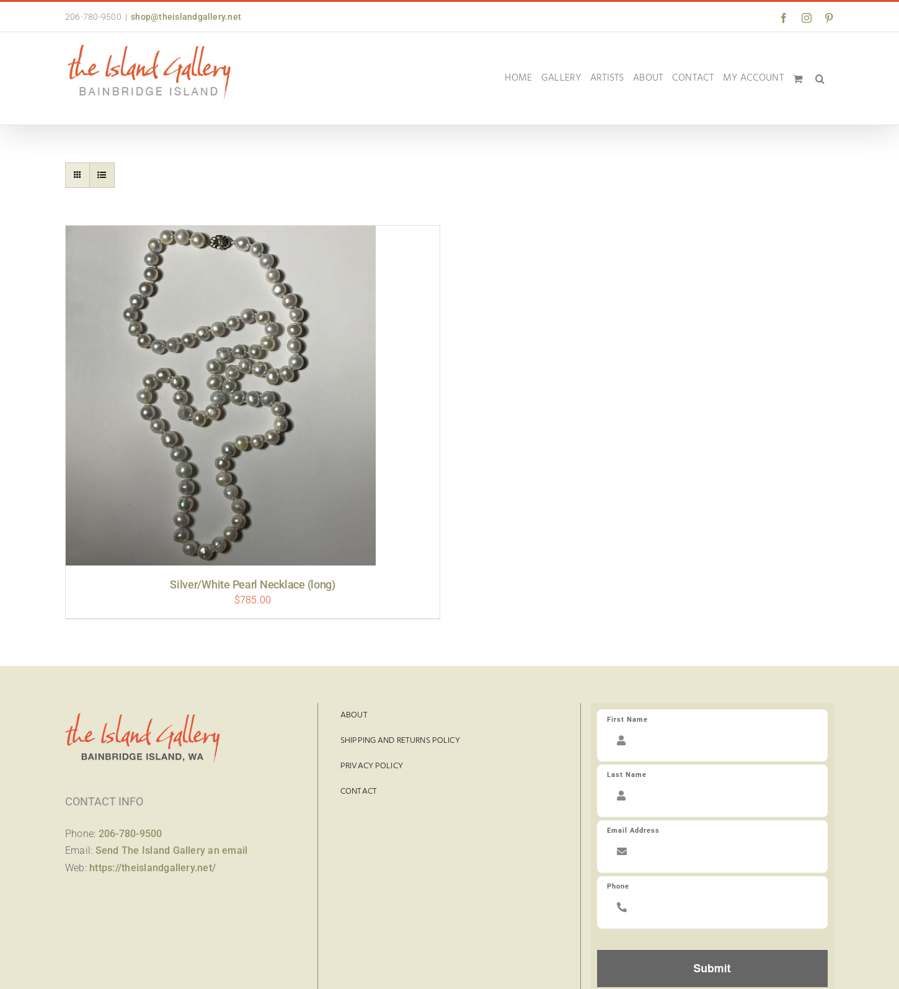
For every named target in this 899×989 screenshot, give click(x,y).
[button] (820, 78)
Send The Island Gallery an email (171, 850)
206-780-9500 (130, 834)
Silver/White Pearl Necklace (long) (252, 584)
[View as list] (102, 175)
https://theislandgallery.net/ (152, 868)
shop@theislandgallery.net (186, 17)
